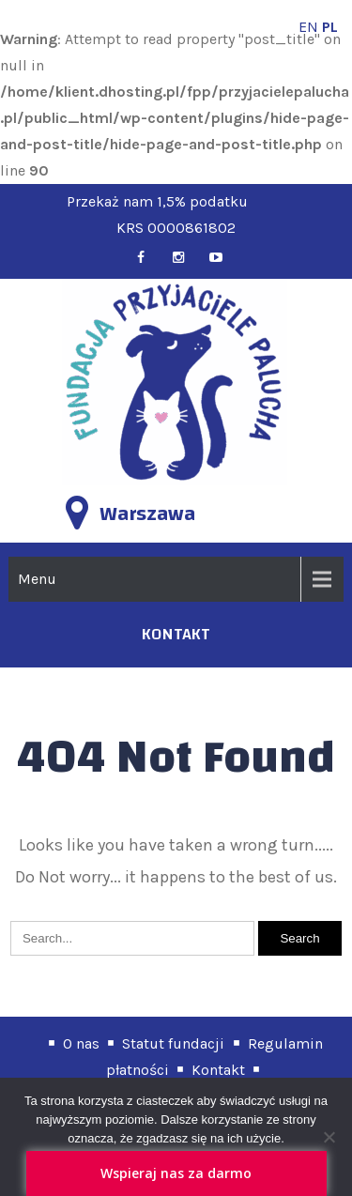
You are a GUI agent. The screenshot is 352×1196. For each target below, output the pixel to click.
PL (330, 27)
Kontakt (218, 1070)
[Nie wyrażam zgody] (328, 1136)
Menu (37, 579)
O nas (81, 1043)
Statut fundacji (173, 1043)
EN (308, 27)
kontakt (176, 634)
